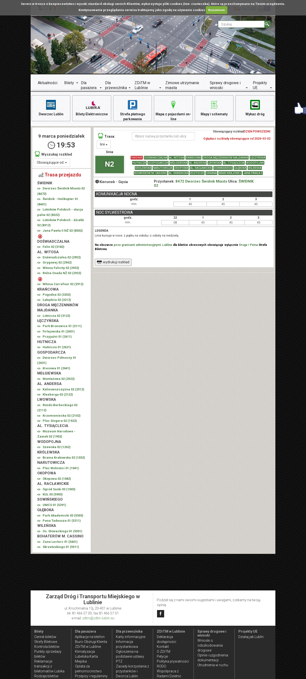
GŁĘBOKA (240, 168)
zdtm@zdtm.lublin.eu (98, 618)
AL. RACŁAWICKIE (201, 168)
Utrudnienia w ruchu (212, 665)
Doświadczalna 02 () (62, 257)
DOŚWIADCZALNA (155, 158)
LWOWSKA (214, 163)
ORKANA (211, 173)
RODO (161, 666)
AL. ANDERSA (197, 163)
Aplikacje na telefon (90, 637)
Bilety (69, 82)
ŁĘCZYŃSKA (257, 158)
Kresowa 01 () (56, 368)
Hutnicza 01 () (57, 347)
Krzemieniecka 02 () (62, 415)
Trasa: (106, 136)
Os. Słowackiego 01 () (62, 531)
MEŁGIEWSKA (178, 163)
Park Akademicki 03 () (63, 515)
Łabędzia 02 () (57, 300)
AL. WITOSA (176, 158)
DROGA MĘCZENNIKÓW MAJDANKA (225, 158)
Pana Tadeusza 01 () (62, 520)
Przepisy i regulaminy (91, 676)
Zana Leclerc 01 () (60, 542)
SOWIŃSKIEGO (223, 168)
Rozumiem (216, 10)
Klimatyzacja (85, 651)
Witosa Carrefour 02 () (63, 284)
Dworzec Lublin (50, 107)
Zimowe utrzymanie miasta (182, 85)
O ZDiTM (163, 651)
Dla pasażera (89, 85)
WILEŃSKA (254, 168)
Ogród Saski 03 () (59, 489)
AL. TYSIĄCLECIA (233, 163)
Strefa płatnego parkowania (132, 110)
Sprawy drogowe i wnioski (225, 85)
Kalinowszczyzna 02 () (63, 389)
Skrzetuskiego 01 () (61, 547)
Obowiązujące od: (52, 162)
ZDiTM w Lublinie (142, 85)
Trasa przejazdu (59, 175)
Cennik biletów (45, 637)
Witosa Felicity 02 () (61, 268)
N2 (109, 164)
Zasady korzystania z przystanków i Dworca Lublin (132, 671)
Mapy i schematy (214, 107)
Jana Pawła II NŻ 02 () (63, 230)
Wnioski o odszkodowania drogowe (210, 645)
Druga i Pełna (248, 245)
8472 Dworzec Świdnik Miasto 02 (190, 183)
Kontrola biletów (47, 647)
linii (104, 144)
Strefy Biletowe (45, 642)
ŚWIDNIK (136, 158)
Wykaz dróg (255, 107)
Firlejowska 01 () (59, 331)
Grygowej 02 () (57, 263)
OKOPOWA (181, 168)
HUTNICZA (139, 163)
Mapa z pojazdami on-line (173, 110)
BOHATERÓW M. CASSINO (150, 173)
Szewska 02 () (57, 447)
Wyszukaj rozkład (53, 154)
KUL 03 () (53, 494)
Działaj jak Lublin (251, 637)
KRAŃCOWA (193, 158)
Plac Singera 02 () (60, 421)
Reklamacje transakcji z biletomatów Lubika (49, 666)
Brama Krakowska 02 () (64, 457)
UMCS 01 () (54, 505)
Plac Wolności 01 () (61, 468)
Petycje (162, 656)
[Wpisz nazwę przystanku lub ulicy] (163, 136)
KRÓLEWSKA (143, 168)
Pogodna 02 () (57, 294)
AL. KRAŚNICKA (178, 173)
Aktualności (47, 82)
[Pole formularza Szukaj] (241, 24)
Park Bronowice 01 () (62, 326)
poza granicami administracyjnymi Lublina (143, 245)
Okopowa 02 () (57, 478)
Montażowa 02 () (59, 379)
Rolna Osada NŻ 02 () (62, 273)
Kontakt (163, 647)
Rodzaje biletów (46, 676)
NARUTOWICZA (162, 168)
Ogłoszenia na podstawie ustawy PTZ (130, 656)
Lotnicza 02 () (56, 316)
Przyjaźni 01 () (57, 337)
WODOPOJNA (255, 163)
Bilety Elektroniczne (92, 107)
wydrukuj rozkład (113, 262)
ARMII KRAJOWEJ (230, 173)
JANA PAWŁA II (252, 173)
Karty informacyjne (130, 637)
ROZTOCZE (197, 173)
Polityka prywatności (173, 661)
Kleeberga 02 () (58, 394)
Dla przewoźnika (116, 85)
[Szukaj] (267, 24)
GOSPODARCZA (158, 163)
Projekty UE (260, 85)
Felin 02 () (53, 247)
